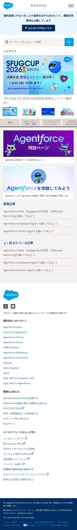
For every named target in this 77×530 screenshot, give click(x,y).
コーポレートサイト (13, 438)
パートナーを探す (12, 464)
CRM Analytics (11, 347)
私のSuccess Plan (12, 443)
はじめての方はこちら (38, 27)
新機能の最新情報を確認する (18, 469)
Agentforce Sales (12, 326)
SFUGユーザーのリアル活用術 (19, 448)
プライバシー (26, 522)
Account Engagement (15, 332)
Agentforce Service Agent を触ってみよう (28, 231)
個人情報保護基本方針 (45, 522)
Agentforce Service (13, 337)
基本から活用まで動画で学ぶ (18, 479)
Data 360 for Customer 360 (18, 378)
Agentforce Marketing (15, 352)
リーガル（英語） (10, 522)
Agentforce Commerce (15, 357)
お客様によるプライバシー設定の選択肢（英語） (46, 525)
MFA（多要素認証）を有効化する (20, 413)
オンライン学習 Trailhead (17, 453)
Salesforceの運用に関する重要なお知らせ (25, 403)
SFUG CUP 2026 (12, 408)
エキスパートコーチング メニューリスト (24, 474)
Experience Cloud (13, 342)
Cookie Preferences (11, 525)
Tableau (7, 362)
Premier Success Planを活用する (20, 398)
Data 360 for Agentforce (16, 383)
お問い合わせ (62, 522)
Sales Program (11, 367)
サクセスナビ (38, 5)
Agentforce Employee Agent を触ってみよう (30, 223)
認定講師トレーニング (15, 459)
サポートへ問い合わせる (16, 418)
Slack (6, 373)
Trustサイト (9, 423)
